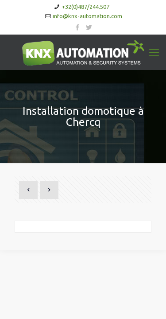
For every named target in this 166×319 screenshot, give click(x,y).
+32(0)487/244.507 (85, 7)
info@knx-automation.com (87, 16)
